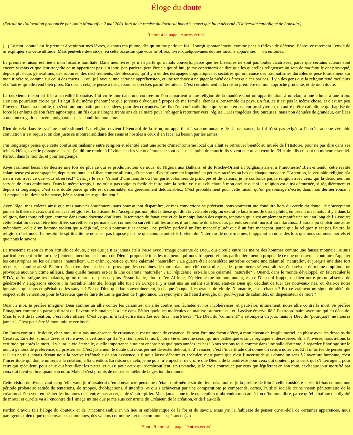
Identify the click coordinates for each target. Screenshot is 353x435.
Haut (145, 426)
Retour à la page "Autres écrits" (177, 34)
